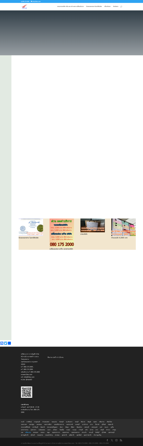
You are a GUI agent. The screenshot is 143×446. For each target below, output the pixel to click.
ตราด (91, 430)
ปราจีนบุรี (35, 427)
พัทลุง (67, 427)
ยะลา (49, 430)
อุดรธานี (64, 435)
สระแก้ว (84, 432)
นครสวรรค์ (69, 424)
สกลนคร (35, 432)
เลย (22, 432)
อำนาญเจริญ (97, 435)
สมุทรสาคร (65, 432)
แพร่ (101, 427)
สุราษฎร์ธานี (24, 435)
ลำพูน (114, 430)
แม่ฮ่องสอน (42, 430)
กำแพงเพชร (45, 422)
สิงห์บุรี (97, 432)
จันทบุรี (61, 422)
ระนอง (74, 430)
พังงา (61, 427)
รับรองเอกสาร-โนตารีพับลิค (94, 7)
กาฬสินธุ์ (29, 422)
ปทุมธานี (110, 424)
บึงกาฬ (97, 424)
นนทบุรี (77, 424)
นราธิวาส (85, 424)
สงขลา (43, 432)
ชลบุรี (76, 422)
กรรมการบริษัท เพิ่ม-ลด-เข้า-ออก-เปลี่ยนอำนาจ (70, 7)
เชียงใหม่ (109, 422)
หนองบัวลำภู (49, 435)
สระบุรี (91, 432)
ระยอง (68, 430)
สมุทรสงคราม (75, 432)
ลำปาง (108, 430)
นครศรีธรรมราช (59, 424)
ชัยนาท (83, 422)
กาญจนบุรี (37, 422)
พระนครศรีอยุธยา (52, 427)
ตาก (97, 430)
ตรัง (86, 430)
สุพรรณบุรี (111, 432)
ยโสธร (55, 430)
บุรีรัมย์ (104, 424)
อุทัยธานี (71, 435)
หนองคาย (40, 435)
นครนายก (24, 424)
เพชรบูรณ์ (94, 427)
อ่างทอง (57, 435)
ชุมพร (95, 422)
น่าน (91, 424)
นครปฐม (31, 424)
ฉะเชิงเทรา (69, 422)
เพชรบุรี (86, 427)
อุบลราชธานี (87, 435)
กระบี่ (22, 422)
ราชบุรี (81, 430)
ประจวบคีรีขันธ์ (25, 427)
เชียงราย (101, 422)
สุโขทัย (104, 432)
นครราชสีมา (48, 424)
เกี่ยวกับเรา (107, 7)
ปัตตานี (42, 427)
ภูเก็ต (112, 427)
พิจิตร (72, 427)
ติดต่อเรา (115, 7)
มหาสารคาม (24, 430)
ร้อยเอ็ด (62, 430)
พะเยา (106, 427)
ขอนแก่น (54, 422)
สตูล (48, 432)
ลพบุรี (102, 430)
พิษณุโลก (79, 427)
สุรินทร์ (33, 435)
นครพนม (39, 424)
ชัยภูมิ (89, 422)
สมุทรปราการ (56, 432)
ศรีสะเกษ (28, 432)
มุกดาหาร (33, 430)
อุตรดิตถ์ (79, 435)
